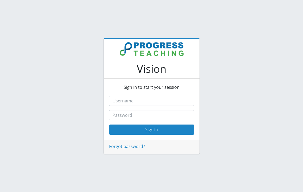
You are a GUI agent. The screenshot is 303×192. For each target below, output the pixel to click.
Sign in (151, 130)
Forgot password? (127, 146)
